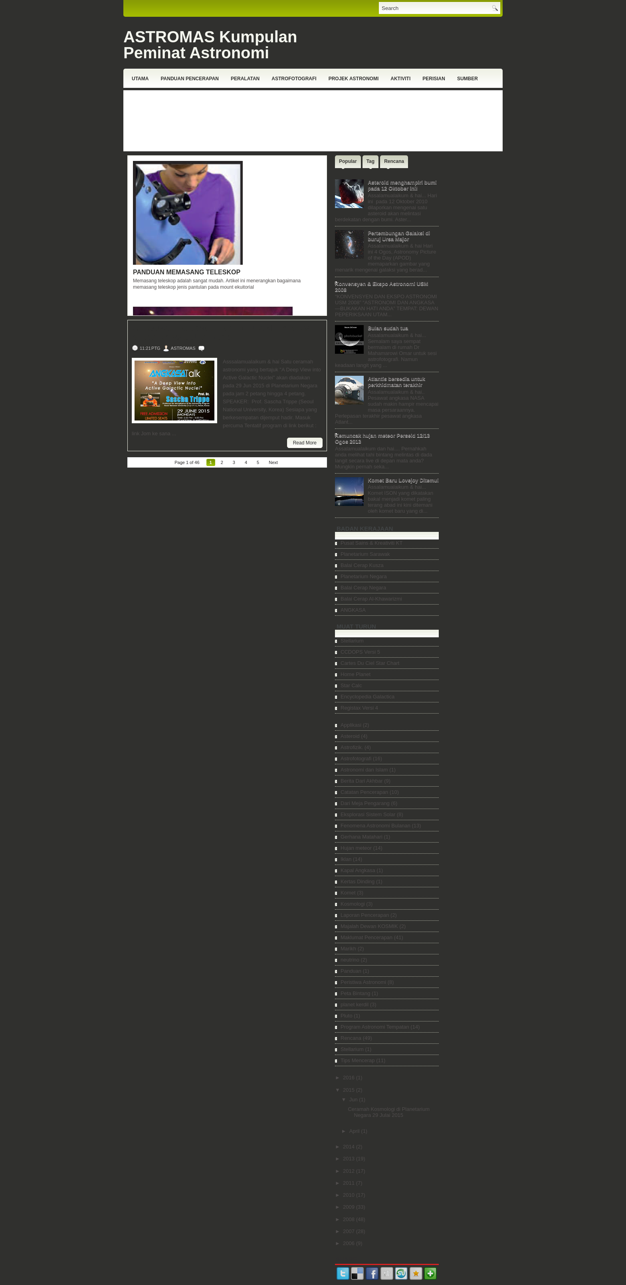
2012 (349, 1171)
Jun (354, 1100)
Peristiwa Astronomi (363, 982)
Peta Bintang (355, 993)
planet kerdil (354, 1004)
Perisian (433, 78)
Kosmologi (353, 904)
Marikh (348, 949)
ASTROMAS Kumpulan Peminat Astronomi (210, 44)
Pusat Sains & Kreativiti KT (371, 543)
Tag (370, 161)
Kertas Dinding (357, 881)
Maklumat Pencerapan (366, 937)
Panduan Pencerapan (189, 78)
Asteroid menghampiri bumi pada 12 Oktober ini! (402, 185)
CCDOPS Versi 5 (360, 652)
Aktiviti (400, 78)
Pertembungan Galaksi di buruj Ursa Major (399, 236)
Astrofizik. (352, 747)
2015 (349, 1090)
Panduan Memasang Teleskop (186, 272)
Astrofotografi (293, 78)
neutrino (350, 960)
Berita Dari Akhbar (362, 781)
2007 (349, 1231)
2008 (349, 1219)
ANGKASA (353, 610)
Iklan (346, 859)
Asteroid (350, 736)
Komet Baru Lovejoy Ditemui (403, 480)
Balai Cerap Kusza (362, 565)
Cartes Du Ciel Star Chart (370, 663)
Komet (348, 893)
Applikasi (351, 725)
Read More (305, 443)
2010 (349, 1195)
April (355, 1131)
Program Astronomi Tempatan (375, 1027)
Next (273, 462)
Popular (348, 161)
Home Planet (355, 674)
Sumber (467, 78)
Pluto (347, 1016)
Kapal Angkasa (358, 870)
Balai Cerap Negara (363, 588)
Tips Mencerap (358, 1060)
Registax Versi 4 (359, 708)
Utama (140, 78)
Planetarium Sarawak (365, 554)
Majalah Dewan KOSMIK (369, 926)
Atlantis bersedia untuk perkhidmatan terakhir (396, 382)
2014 (349, 1147)
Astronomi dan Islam (364, 770)
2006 (349, 1243)
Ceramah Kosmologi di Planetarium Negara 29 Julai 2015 (221, 333)
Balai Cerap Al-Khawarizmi (371, 599)
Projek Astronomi (354, 78)
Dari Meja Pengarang (365, 803)
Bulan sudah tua (388, 328)
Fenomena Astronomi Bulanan (375, 826)
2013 (349, 1159)
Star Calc (351, 685)
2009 (349, 1207)
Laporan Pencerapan (365, 915)
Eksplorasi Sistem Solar (368, 814)
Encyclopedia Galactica (367, 697)
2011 (349, 1183)
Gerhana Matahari (361, 837)
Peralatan (245, 78)
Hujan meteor (356, 848)
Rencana (394, 161)
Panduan (351, 971)
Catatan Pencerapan (364, 792)
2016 (349, 1078)
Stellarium (352, 641)
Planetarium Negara (364, 576)
